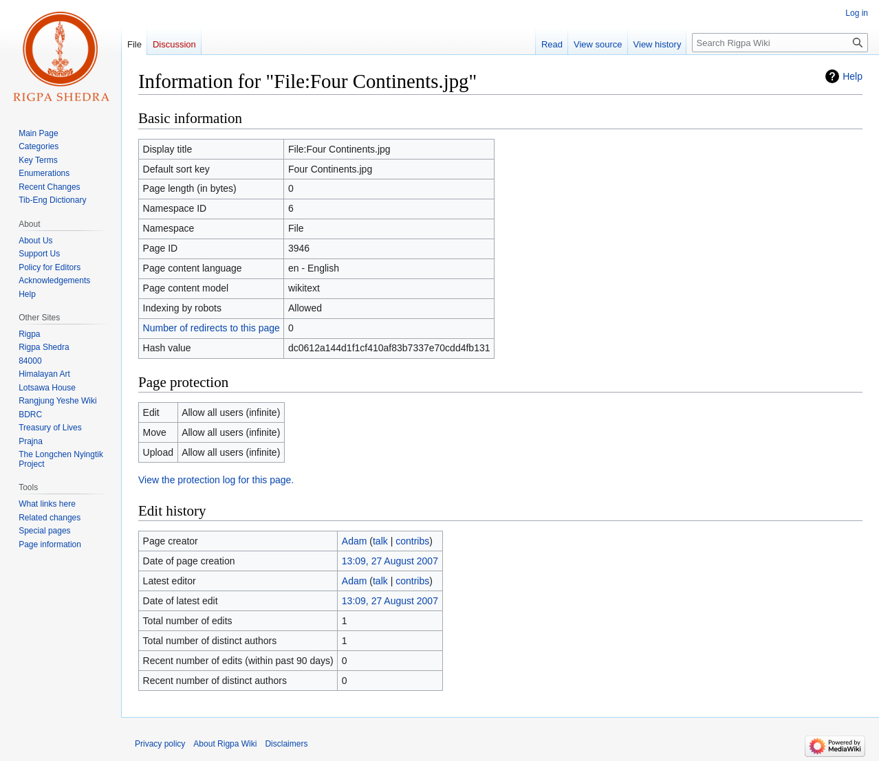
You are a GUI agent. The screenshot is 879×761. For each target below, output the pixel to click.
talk (380, 541)
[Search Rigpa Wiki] (780, 42)
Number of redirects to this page (211, 327)
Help (852, 76)
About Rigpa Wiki (225, 744)
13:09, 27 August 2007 (390, 560)
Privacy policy (160, 744)
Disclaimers (286, 744)
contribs (412, 541)
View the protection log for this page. (216, 479)
